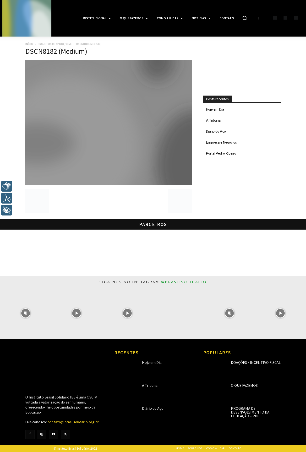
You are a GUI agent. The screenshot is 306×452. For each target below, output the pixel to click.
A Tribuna (213, 120)
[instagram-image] (25, 313)
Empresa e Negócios (221, 142)
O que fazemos (244, 385)
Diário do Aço (216, 131)
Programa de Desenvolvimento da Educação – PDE (250, 412)
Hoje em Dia (215, 109)
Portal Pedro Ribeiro (221, 153)
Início (29, 44)
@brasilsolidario (184, 281)
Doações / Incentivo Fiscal (256, 362)
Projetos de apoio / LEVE (55, 44)
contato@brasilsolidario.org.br (73, 422)
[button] (244, 18)
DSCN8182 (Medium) (56, 51)
